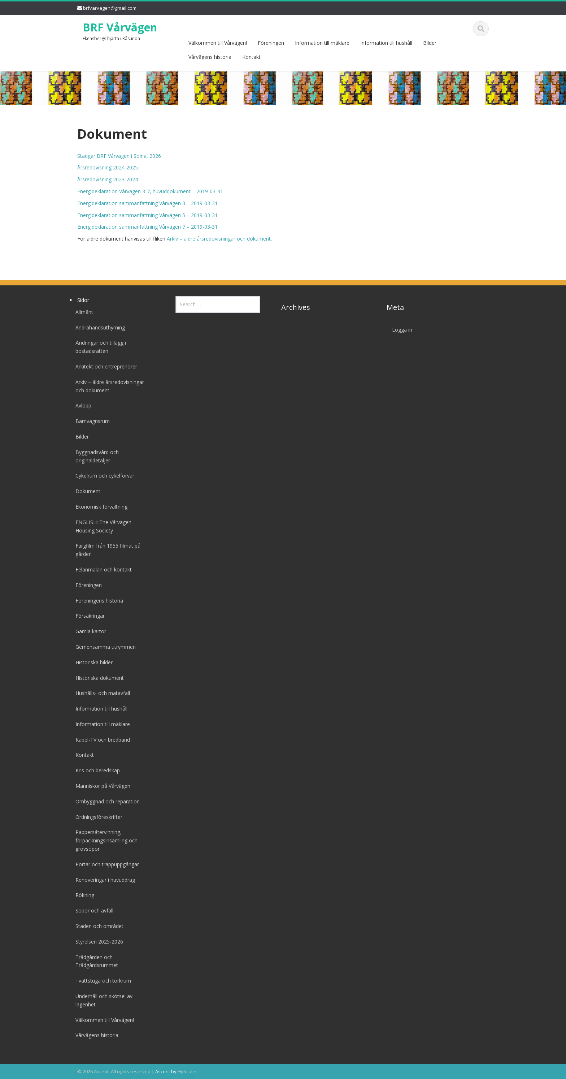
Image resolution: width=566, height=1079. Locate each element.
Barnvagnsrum (87, 421)
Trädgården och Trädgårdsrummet (91, 961)
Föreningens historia (94, 600)
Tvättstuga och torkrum (98, 980)
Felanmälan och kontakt (98, 569)
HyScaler (187, 1071)
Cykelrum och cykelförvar (99, 475)
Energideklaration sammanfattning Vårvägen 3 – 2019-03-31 (147, 203)
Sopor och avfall (89, 910)
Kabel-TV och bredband (97, 739)
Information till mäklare (322, 42)
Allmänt (79, 311)
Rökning (79, 895)
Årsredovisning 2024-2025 (107, 167)
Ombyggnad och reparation (102, 801)
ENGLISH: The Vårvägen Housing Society (98, 526)
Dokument (82, 491)
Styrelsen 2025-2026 (94, 941)
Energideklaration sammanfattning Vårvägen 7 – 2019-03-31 (147, 226)
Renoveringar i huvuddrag (100, 879)
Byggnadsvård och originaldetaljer (92, 456)
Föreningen (271, 42)
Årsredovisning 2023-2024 (107, 179)
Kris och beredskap (92, 770)
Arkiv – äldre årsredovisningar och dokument (219, 238)
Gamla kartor (85, 631)
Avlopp (78, 405)
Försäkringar (85, 615)
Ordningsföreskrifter (93, 816)
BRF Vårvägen (120, 27)
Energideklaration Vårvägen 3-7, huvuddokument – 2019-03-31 (150, 191)
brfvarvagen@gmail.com (109, 8)
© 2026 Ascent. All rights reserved (114, 1071)
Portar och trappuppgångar (102, 864)
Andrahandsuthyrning (95, 327)
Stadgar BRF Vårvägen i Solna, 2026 (119, 155)
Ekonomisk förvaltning (96, 506)
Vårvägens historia (209, 56)
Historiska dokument (94, 677)
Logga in (397, 329)
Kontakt (251, 56)
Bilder (429, 42)
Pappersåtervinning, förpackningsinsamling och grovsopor (101, 840)
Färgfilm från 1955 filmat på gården (102, 549)
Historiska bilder (89, 662)
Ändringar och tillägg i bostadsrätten (95, 346)
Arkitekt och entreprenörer (101, 366)
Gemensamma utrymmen (100, 646)
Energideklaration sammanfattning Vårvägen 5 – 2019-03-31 (147, 215)
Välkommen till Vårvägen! (217, 42)
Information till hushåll (386, 42)
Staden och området (94, 926)
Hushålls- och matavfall (97, 693)
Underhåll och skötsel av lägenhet (98, 1000)
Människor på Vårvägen (97, 785)
